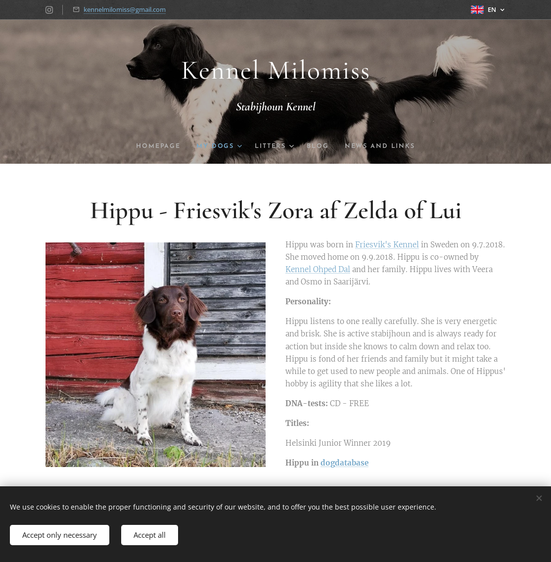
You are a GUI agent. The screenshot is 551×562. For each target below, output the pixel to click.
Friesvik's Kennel (387, 244)
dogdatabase (344, 463)
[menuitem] (155, 146)
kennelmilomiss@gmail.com (125, 9)
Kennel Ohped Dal (317, 269)
